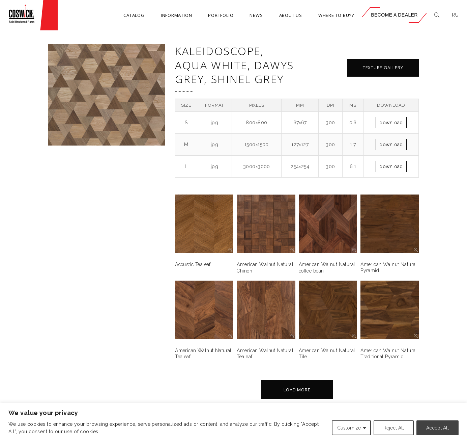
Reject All (393, 428)
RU (455, 15)
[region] (233, 422)
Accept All (437, 428)
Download (391, 122)
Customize (349, 428)
